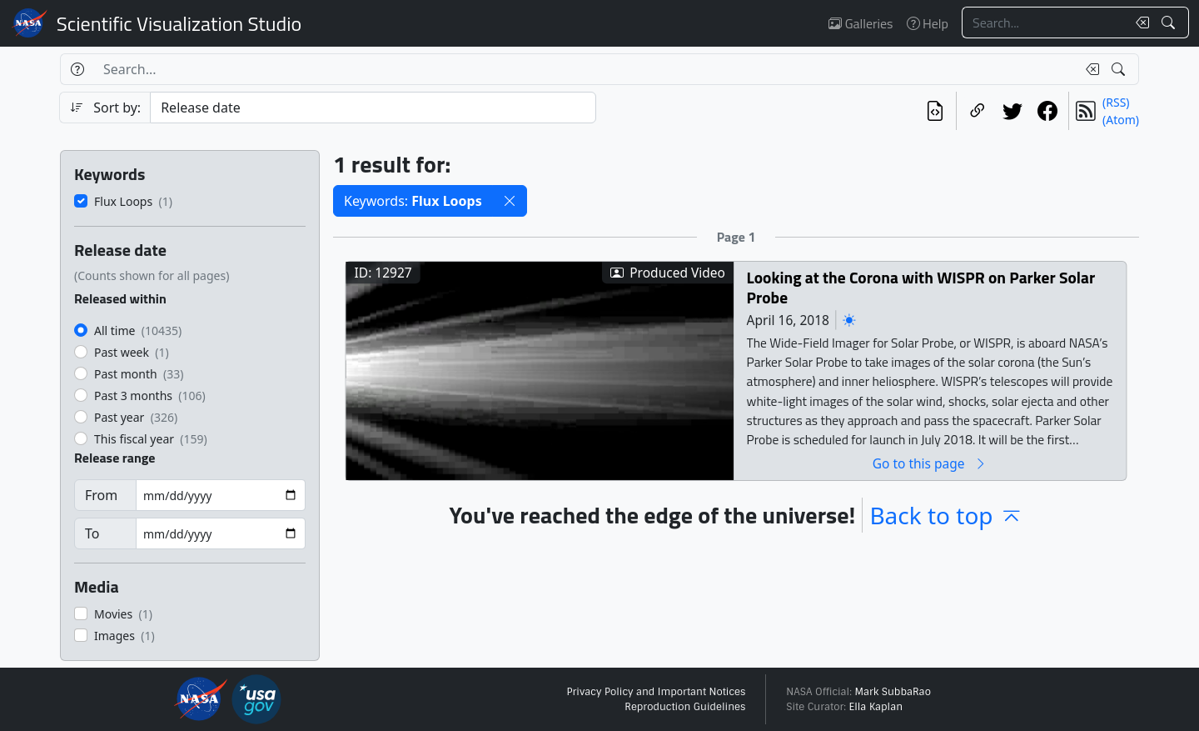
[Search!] (1170, 22)
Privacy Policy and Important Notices (655, 691)
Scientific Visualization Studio (179, 23)
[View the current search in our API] (935, 111)
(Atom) (1120, 120)
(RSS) (1115, 102)
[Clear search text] (1139, 22)
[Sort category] (373, 107)
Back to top (945, 515)
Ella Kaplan (876, 706)
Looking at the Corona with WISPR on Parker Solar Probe (921, 287)
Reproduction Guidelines (684, 706)
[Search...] (1044, 22)
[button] (509, 201)
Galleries (860, 23)
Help (927, 23)
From (101, 495)
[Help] (77, 69)
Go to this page (930, 463)
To (92, 533)
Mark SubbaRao (892, 691)
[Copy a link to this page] (977, 111)
